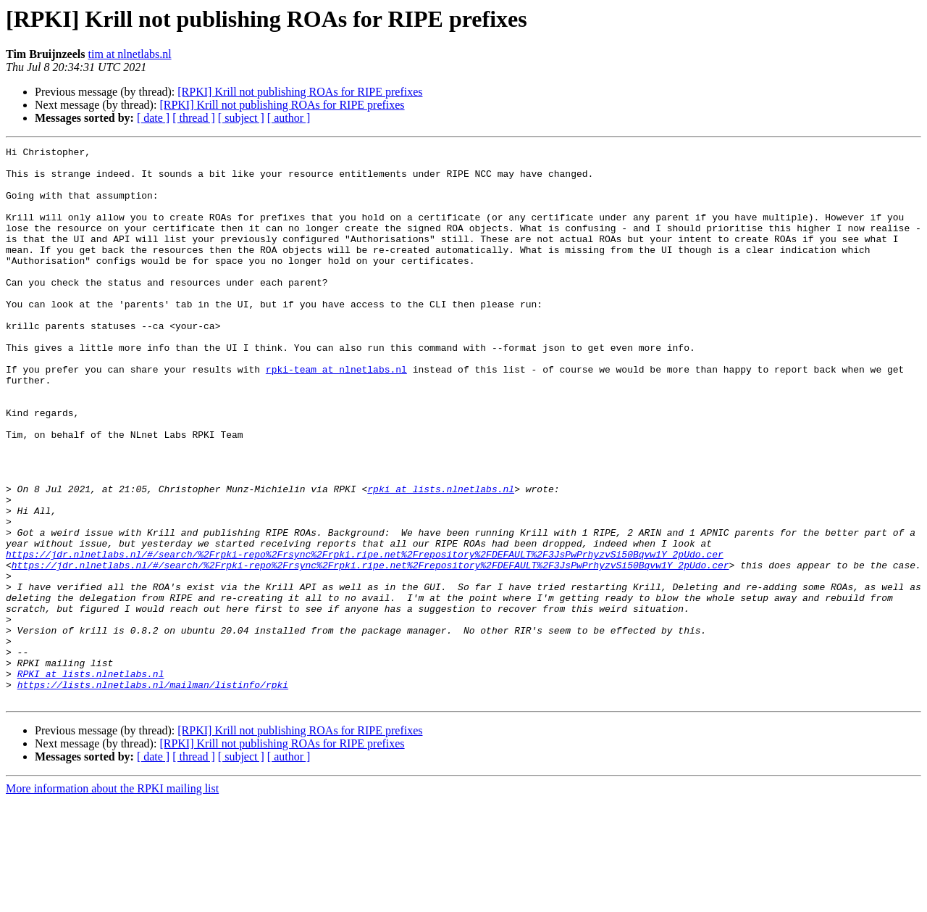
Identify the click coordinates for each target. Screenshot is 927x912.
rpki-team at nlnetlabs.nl (336, 414)
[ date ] (153, 118)
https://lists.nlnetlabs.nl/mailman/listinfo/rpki (152, 793)
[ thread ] (193, 118)
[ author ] (289, 118)
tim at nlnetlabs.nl (129, 54)
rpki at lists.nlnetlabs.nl (440, 558)
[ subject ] (241, 118)
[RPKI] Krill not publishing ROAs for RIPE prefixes (299, 92)
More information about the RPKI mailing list (112, 899)
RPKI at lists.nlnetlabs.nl (90, 780)
